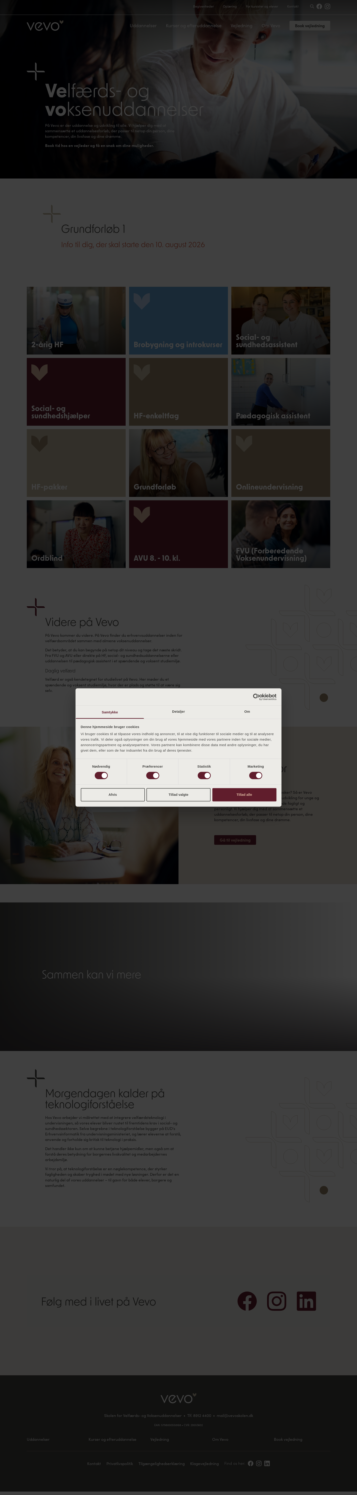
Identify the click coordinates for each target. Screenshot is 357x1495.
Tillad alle (244, 794)
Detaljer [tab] (178, 711)
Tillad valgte (178, 794)
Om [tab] (247, 711)
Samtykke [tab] (110, 712)
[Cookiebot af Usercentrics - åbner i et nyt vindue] (256, 696)
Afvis (112, 794)
